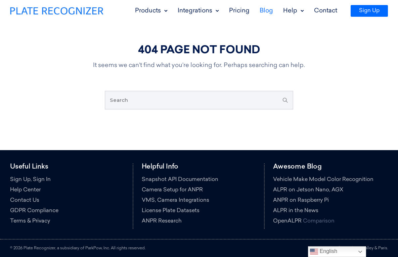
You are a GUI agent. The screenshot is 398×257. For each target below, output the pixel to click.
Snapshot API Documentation (180, 179)
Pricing (239, 11)
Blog (266, 11)
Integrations (195, 11)
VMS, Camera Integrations (175, 200)
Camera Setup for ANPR (172, 190)
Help (290, 11)
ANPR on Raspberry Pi (301, 200)
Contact (325, 11)
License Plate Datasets (171, 210)
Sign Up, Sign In (30, 179)
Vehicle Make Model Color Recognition (323, 179)
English (323, 252)
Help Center (25, 190)
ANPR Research (162, 221)
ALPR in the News (295, 210)
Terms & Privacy (30, 221)
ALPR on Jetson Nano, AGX (308, 190)
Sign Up (369, 10)
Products (148, 11)
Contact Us (24, 200)
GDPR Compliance (34, 210)
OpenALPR (287, 221)
